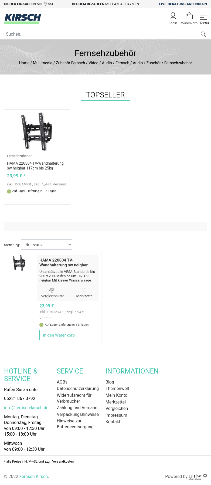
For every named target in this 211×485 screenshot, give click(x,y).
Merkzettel (85, 293)
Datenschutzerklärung (78, 388)
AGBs (62, 382)
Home (24, 63)
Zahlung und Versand (77, 407)
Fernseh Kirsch (33, 476)
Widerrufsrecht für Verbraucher (74, 398)
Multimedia (42, 63)
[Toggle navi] (203, 18)
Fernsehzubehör (19, 156)
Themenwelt (117, 388)
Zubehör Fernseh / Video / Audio (84, 63)
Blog (109, 382)
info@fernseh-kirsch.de (26, 407)
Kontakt (112, 421)
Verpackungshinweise (78, 414)
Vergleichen (116, 408)
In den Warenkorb (59, 335)
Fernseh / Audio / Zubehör (138, 63)
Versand (59, 184)
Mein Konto (116, 395)
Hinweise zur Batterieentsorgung (75, 423)
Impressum (116, 415)
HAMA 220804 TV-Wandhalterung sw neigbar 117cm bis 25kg (63, 265)
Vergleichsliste (52, 293)
